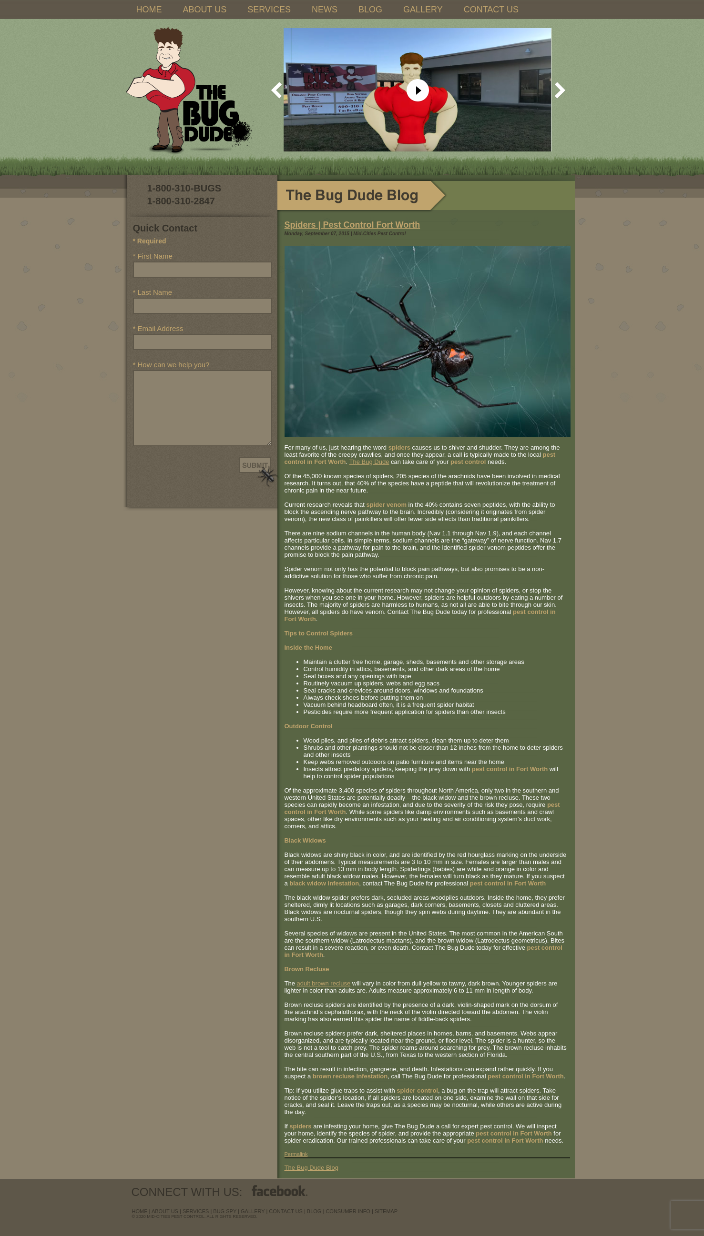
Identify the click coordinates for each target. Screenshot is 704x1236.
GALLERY (423, 9)
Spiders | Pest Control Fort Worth (352, 225)
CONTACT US (491, 9)
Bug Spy (224, 1211)
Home (140, 1211)
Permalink (296, 1154)
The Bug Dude (369, 461)
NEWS (324, 9)
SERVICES (269, 9)
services (196, 1211)
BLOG (370, 9)
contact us (286, 1211)
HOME (149, 9)
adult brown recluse (324, 983)
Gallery (253, 1211)
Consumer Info (348, 1211)
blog (314, 1211)
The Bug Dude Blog (311, 1167)
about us (165, 1211)
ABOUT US (205, 9)
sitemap (386, 1211)
